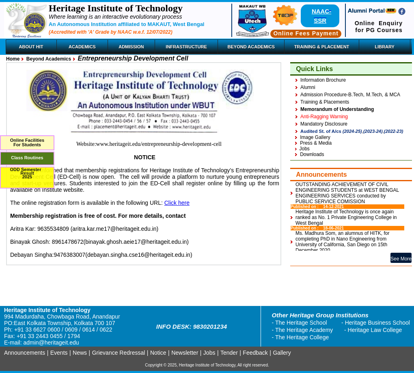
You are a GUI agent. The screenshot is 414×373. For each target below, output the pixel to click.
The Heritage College (302, 337)
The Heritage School (301, 322)
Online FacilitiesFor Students (27, 142)
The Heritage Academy (304, 330)
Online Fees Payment (306, 33)
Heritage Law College (375, 330)
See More (401, 259)
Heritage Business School (377, 322)
